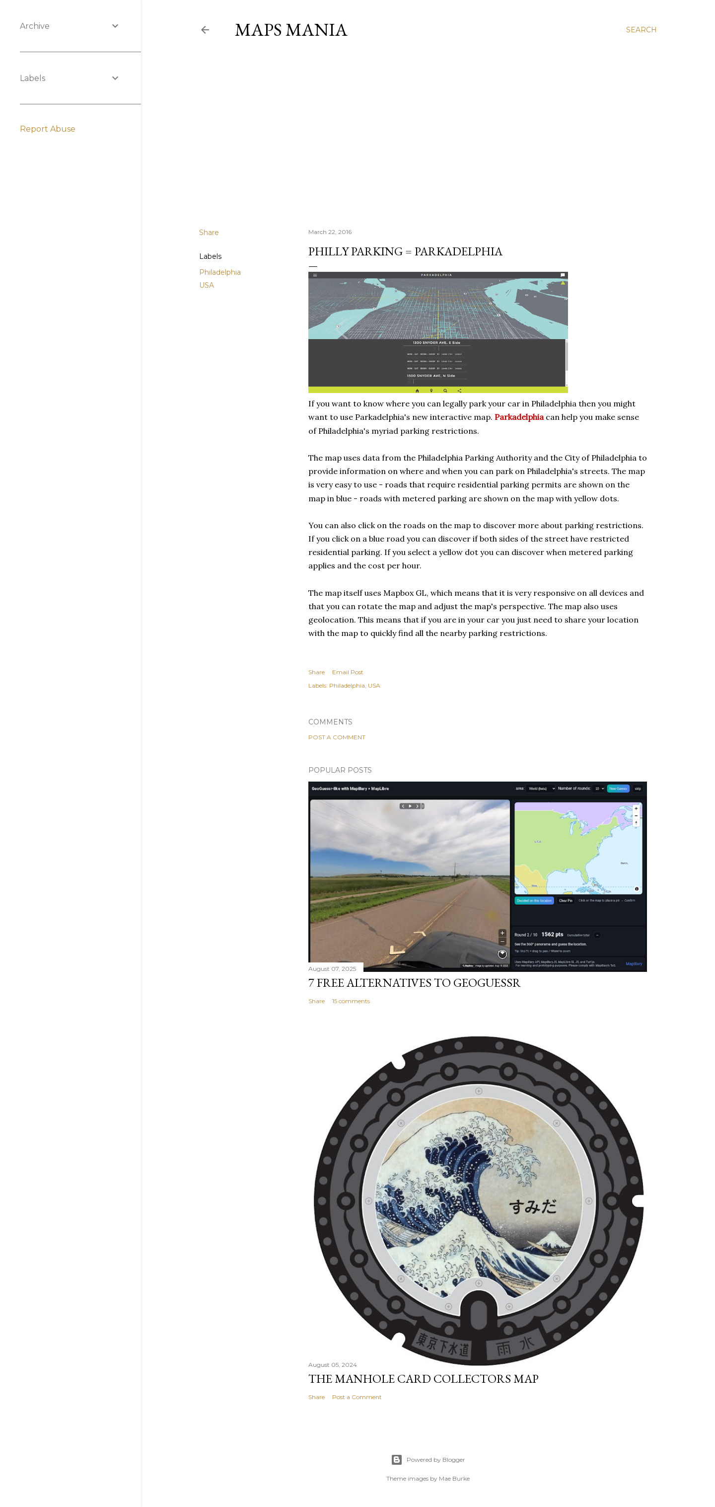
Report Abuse (47, 129)
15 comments (351, 1001)
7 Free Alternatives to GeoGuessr (414, 982)
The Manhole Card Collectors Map (423, 1378)
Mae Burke (454, 1478)
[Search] (641, 30)
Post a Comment (336, 737)
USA (206, 285)
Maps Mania (291, 29)
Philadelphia (220, 272)
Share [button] (209, 232)
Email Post (347, 672)
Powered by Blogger (428, 1460)
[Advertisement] (428, 133)
